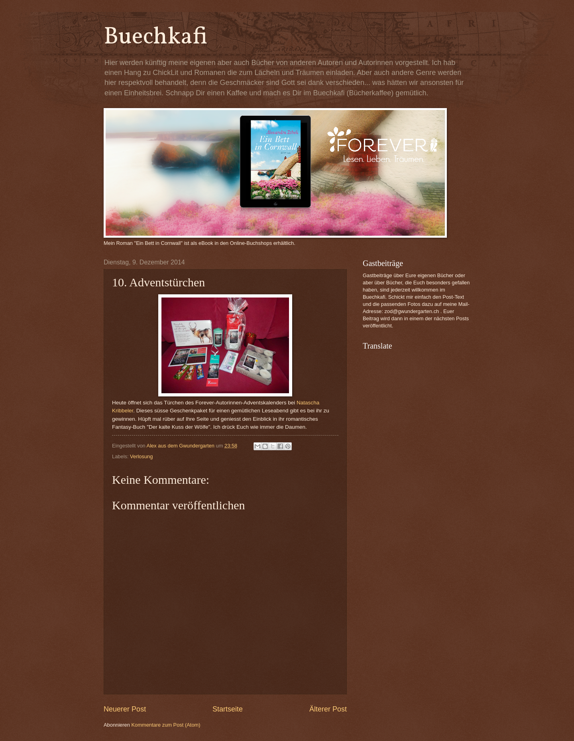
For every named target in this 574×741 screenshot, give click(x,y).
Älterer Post (328, 709)
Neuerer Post (125, 709)
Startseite (227, 709)
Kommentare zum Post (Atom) (165, 725)
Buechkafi (156, 37)
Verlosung (141, 456)
